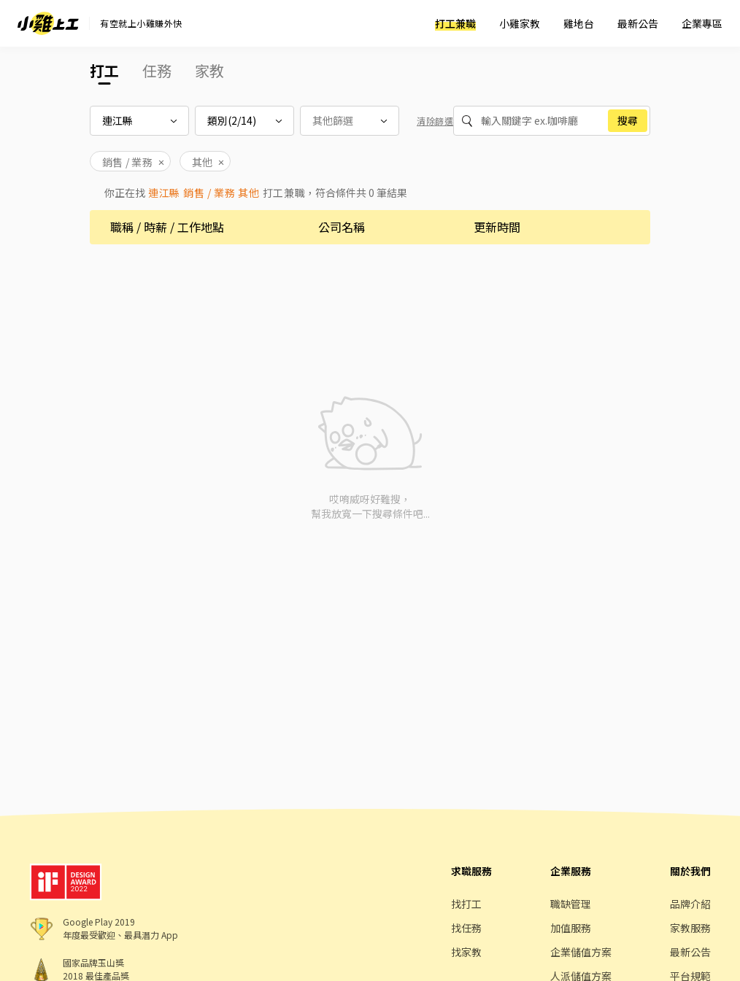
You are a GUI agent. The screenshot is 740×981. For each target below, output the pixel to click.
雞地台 (578, 23)
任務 (156, 70)
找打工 (466, 903)
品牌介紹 (690, 903)
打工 (104, 70)
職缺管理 (570, 903)
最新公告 (637, 23)
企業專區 (702, 23)
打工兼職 (455, 23)
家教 (209, 70)
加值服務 (570, 927)
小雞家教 (519, 23)
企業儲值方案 (581, 952)
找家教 (466, 952)
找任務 (466, 927)
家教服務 (690, 927)
